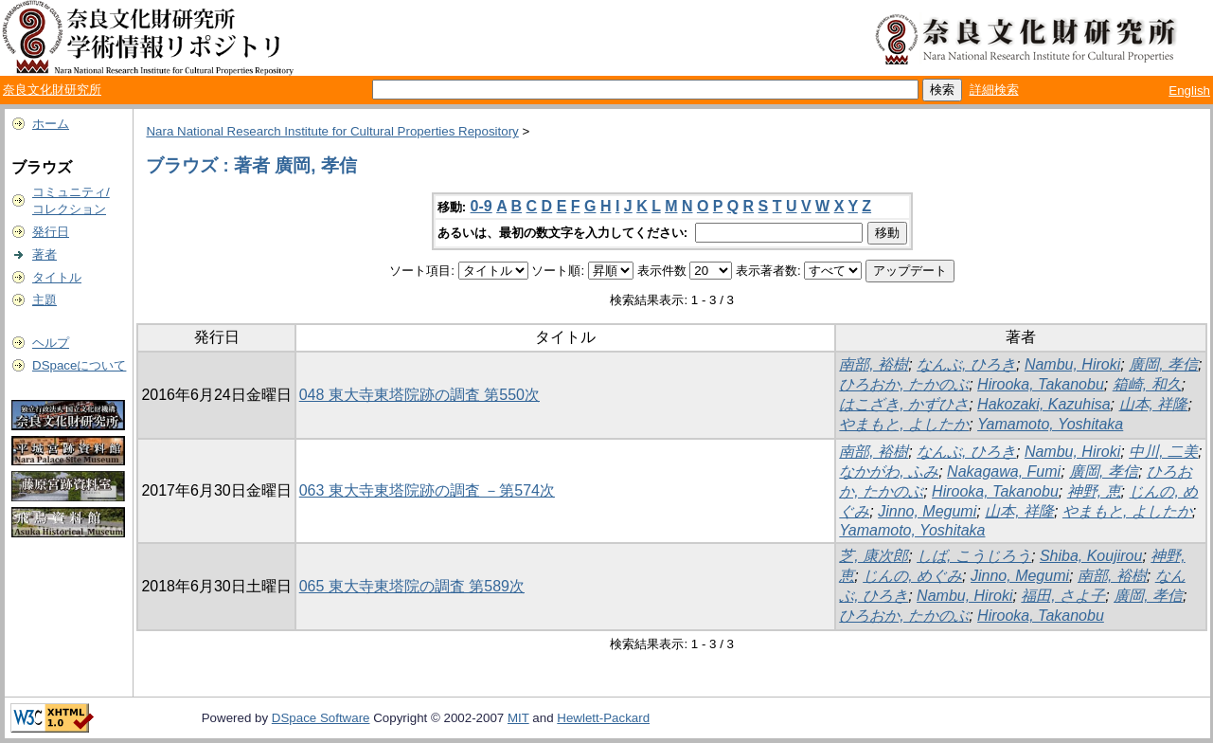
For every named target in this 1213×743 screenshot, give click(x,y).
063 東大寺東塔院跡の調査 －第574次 (427, 490)
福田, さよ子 (1063, 596)
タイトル (56, 277)
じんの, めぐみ (912, 576)
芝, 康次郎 (873, 556)
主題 (44, 300)
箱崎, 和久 (1147, 384)
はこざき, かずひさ (904, 404)
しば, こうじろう (974, 556)
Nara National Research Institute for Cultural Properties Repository (332, 131)
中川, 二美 (1163, 452)
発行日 (50, 232)
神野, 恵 (1094, 491)
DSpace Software (321, 718)
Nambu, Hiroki (1072, 364)
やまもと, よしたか (904, 424)
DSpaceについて (79, 365)
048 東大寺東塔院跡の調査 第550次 (419, 395)
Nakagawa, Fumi (1004, 471)
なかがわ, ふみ (888, 471)
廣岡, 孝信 (1163, 364)
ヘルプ (50, 342)
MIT (518, 718)
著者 (44, 254)
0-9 (481, 206)
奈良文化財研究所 (52, 89)
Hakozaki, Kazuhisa (1044, 404)
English (1189, 90)
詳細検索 (994, 89)
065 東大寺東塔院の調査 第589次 (412, 586)
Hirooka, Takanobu (1040, 384)
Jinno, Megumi (927, 511)
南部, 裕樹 (873, 364)
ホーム (50, 124)
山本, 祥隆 (1153, 404)
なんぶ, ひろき (966, 364)
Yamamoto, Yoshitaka (1050, 424)
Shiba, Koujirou (1091, 556)
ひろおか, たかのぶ (904, 384)
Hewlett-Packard (603, 718)
